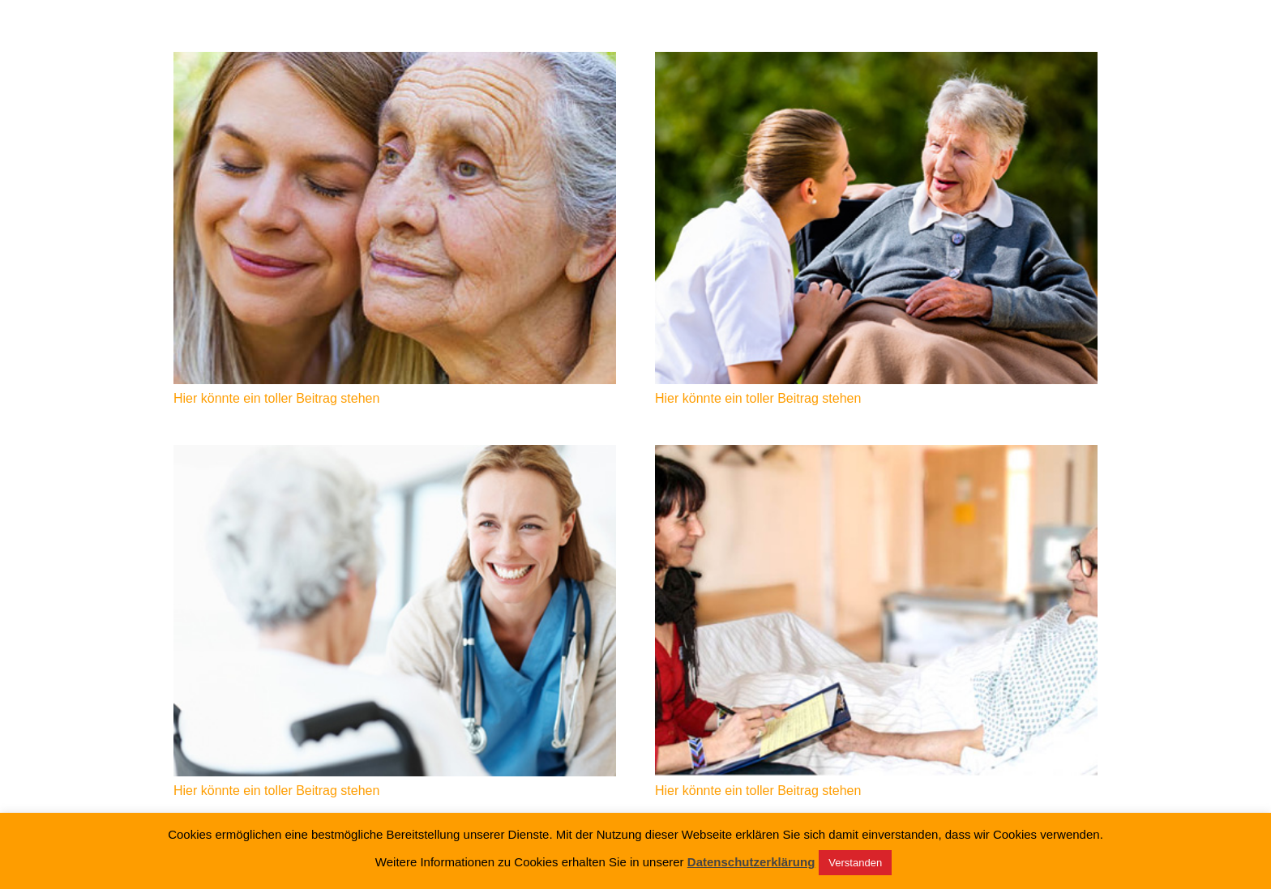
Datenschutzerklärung (751, 862)
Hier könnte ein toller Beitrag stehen (276, 398)
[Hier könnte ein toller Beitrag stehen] (394, 218)
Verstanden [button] (855, 863)
